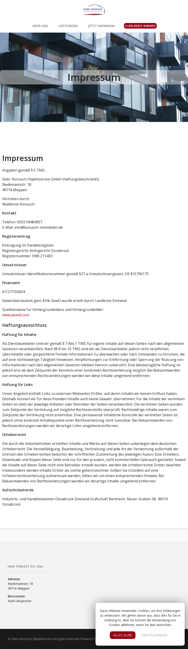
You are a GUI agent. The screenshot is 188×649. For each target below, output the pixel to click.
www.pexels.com (15, 314)
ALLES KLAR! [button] (122, 635)
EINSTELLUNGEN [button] (154, 635)
